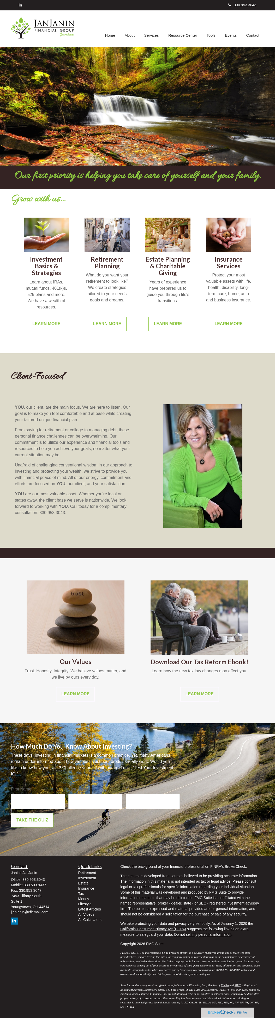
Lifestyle (85, 904)
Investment (87, 878)
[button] (131, 29)
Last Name (78, 789)
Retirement (87, 873)
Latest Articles (89, 909)
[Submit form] (32, 820)
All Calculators (89, 920)
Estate (83, 883)
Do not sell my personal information (202, 934)
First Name (21, 789)
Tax (81, 893)
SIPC (238, 985)
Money (83, 899)
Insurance (86, 888)
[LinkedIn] (20, 5)
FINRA (225, 985)
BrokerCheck (235, 866)
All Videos (86, 914)
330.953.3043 (242, 5)
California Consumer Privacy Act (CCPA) (153, 929)
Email (131, 789)
